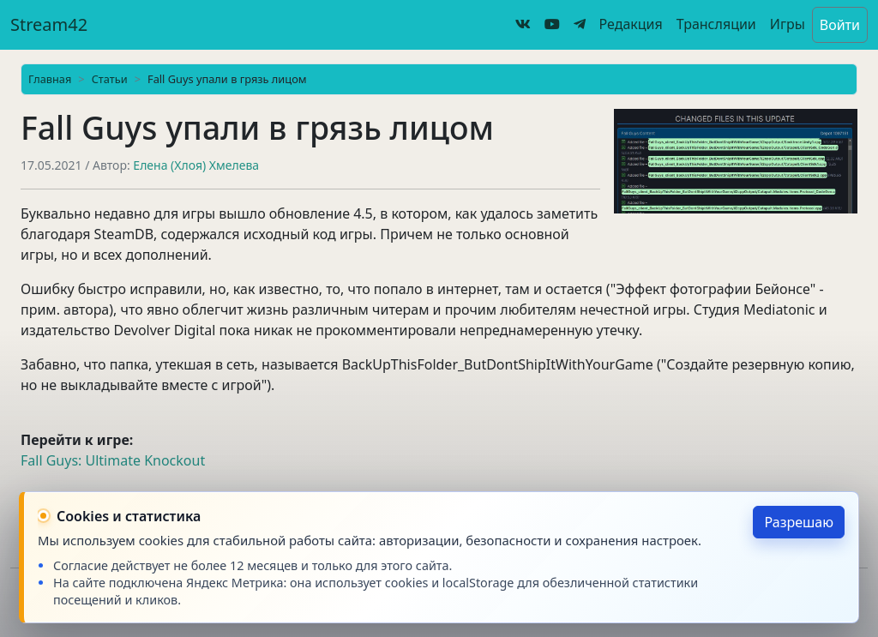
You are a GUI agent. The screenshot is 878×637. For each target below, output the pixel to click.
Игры (787, 24)
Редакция (631, 24)
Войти (840, 24)
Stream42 (48, 24)
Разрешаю (798, 522)
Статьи (110, 79)
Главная (49, 79)
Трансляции (716, 24)
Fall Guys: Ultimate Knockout (113, 460)
